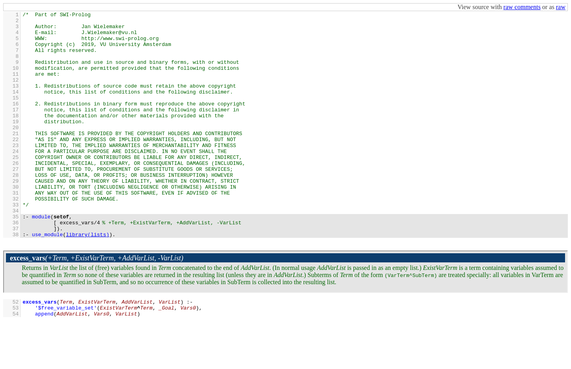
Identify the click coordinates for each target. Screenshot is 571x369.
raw (560, 7)
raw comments (522, 7)
